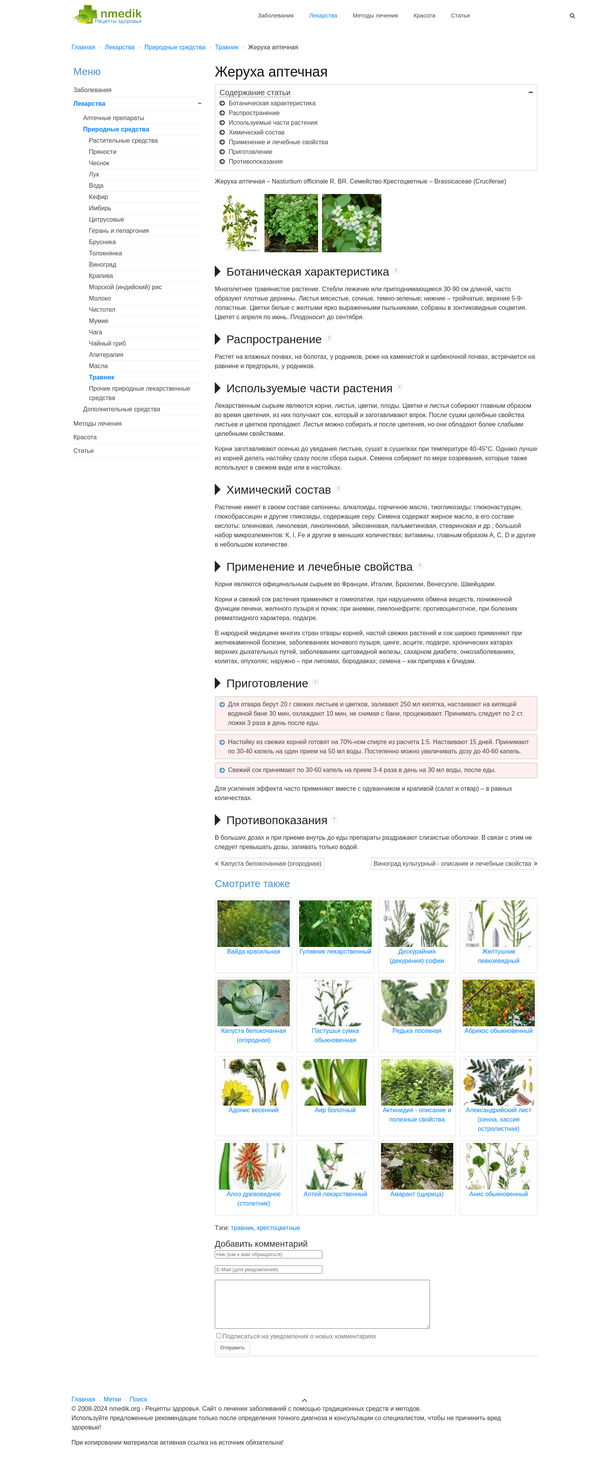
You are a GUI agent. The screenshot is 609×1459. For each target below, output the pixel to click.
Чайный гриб (107, 343)
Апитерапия (106, 354)
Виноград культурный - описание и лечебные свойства (452, 863)
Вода (96, 185)
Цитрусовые (106, 219)
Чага (95, 332)
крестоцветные (278, 1228)
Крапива (101, 276)
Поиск (138, 1399)
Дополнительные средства (121, 409)
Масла (98, 366)
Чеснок (99, 163)
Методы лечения (375, 15)
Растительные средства (123, 140)
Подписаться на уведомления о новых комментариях (299, 1345)
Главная (83, 1399)
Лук (94, 174)
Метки (112, 1399)
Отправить (232, 1357)
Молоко (100, 298)
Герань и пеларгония (119, 230)
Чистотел (102, 309)
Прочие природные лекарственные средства (139, 393)
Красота (424, 15)
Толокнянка (105, 253)
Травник (101, 377)
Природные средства (116, 129)
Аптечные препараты (113, 118)
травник (242, 1228)
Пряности (103, 152)
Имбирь (100, 208)
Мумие (98, 321)
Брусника (102, 242)
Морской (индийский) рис (125, 287)
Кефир (98, 197)
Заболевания (276, 15)
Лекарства (323, 15)
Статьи (460, 15)
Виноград (102, 264)
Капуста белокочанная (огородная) (271, 863)
